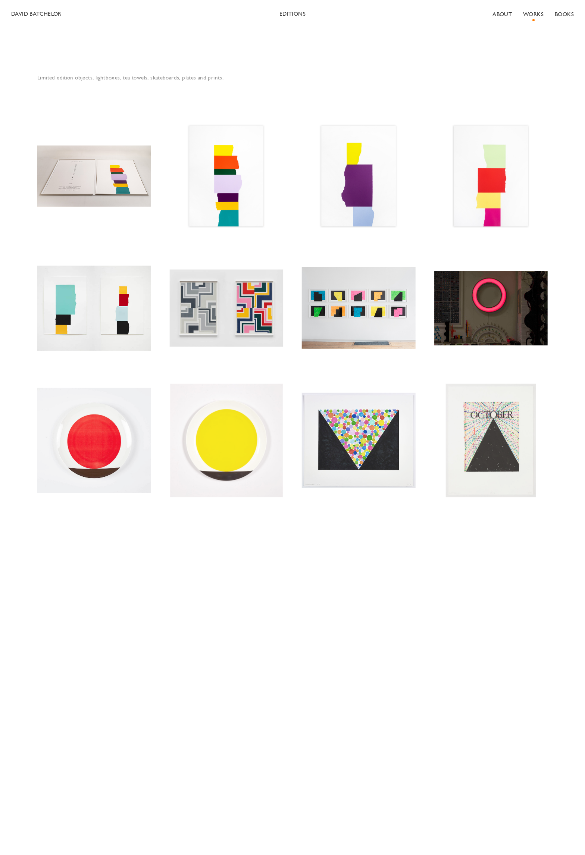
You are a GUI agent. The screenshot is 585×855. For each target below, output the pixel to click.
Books (564, 15)
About (502, 15)
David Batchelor (36, 14)
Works (533, 15)
